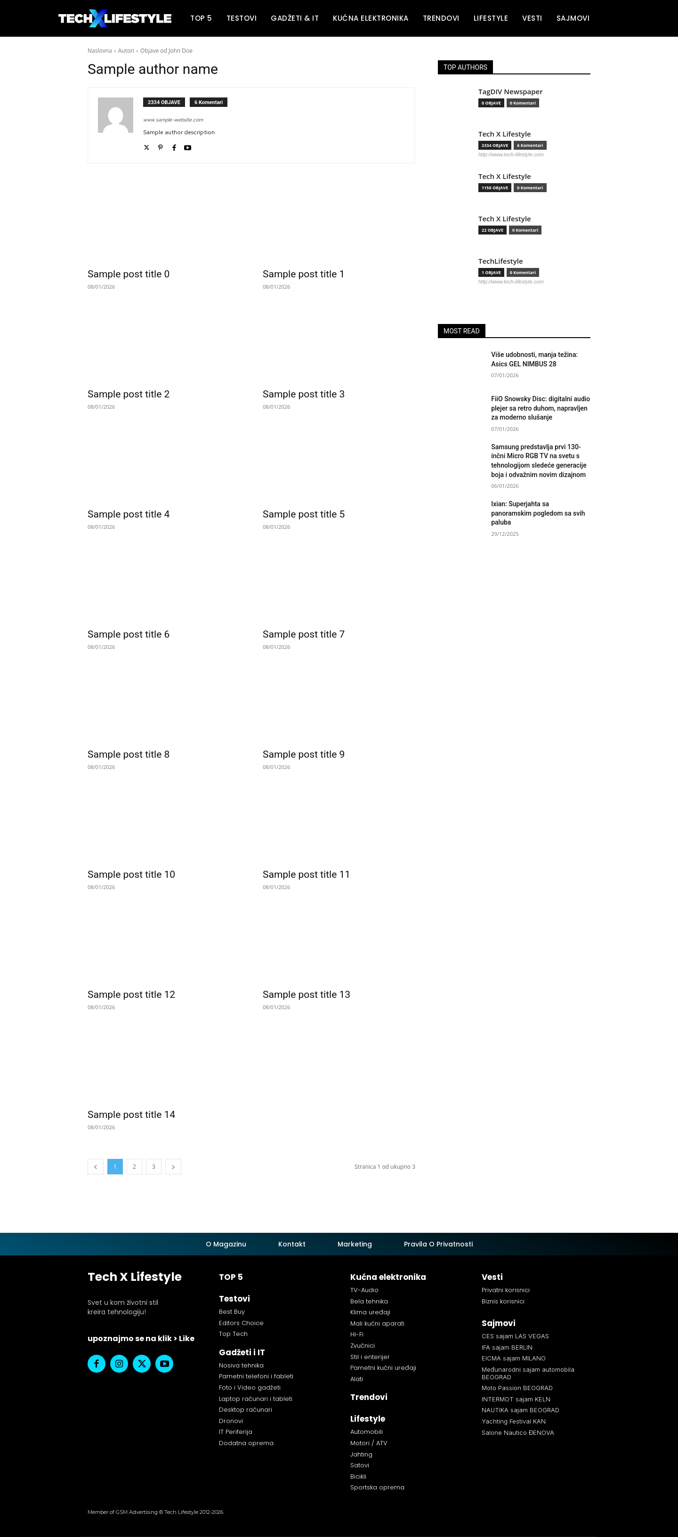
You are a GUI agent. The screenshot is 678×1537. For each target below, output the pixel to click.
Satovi (359, 1465)
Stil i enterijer (370, 1356)
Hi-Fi (356, 1334)
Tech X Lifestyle (504, 133)
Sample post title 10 (131, 874)
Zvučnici (362, 1345)
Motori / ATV (368, 1443)
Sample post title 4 (129, 514)
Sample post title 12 (131, 994)
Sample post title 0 (129, 274)
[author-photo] (120, 125)
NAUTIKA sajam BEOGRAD (520, 1410)
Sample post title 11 (306, 874)
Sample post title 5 (304, 514)
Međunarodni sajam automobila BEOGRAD (528, 1373)
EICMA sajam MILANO (514, 1358)
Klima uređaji (370, 1312)
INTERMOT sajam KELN (516, 1399)
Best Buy (232, 1311)
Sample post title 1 (304, 274)
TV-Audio (364, 1290)
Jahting (361, 1454)
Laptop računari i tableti (255, 1398)
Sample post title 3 (304, 394)
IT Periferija (235, 1431)
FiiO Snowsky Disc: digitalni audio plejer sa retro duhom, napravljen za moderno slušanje (540, 408)
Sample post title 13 (306, 994)
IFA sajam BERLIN (507, 1347)
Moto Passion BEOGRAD (517, 1387)
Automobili (366, 1431)
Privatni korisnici (506, 1290)
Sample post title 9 (304, 754)
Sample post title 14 (131, 1114)
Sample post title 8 (129, 754)
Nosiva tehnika (241, 1365)
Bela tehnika (369, 1301)
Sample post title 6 (129, 634)
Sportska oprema (377, 1487)
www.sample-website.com (173, 119)
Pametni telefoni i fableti (256, 1376)
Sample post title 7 (304, 634)
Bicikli (358, 1476)
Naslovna (100, 51)
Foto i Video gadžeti (250, 1387)
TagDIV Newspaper (510, 91)
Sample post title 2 (129, 394)
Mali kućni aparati (377, 1323)
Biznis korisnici (503, 1301)
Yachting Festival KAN (514, 1421)
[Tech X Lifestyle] (114, 18)
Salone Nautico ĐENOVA (518, 1432)
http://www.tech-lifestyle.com (511, 154)
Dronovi (231, 1420)
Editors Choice (241, 1323)
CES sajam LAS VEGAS (515, 1336)
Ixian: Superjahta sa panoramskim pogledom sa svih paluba (538, 513)
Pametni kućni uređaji (383, 1367)
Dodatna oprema (246, 1443)
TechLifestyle (500, 261)
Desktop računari (245, 1409)
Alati (356, 1379)
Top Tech (233, 1333)
